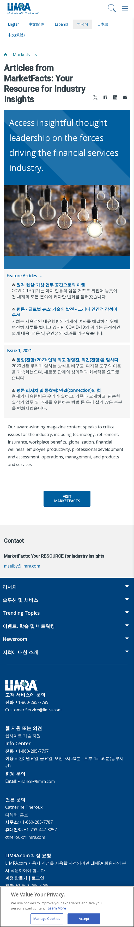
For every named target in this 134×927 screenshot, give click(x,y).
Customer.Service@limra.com (33, 709)
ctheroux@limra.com (25, 836)
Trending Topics (21, 612)
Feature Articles (22, 276)
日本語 (102, 24)
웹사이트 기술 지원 (23, 734)
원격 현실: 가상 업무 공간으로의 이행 (50, 284)
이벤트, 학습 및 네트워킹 (29, 625)
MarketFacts (25, 54)
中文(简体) (37, 24)
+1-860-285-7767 (31, 750)
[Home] (5, 55)
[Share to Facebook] (105, 98)
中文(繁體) (16, 34)
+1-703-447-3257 (40, 828)
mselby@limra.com (22, 565)
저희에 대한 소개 (20, 651)
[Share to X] (95, 98)
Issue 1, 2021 (19, 350)
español (61, 24)
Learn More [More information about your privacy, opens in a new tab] (57, 911)
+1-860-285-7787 (36, 821)
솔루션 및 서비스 (20, 599)
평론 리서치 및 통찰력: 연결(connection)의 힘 (58, 389)
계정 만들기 (16, 877)
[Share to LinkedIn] (115, 98)
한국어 (82, 24)
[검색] (111, 8)
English (14, 24)
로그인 (38, 877)
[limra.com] (22, 8)
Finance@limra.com (36, 780)
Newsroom (15, 638)
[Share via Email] (125, 98)
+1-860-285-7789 (31, 701)
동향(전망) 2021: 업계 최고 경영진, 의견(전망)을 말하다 (67, 359)
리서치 (10, 586)
